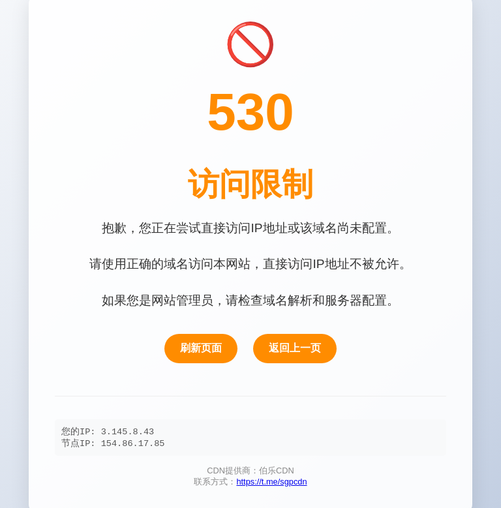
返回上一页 (295, 347)
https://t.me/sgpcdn (271, 483)
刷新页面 (201, 347)
